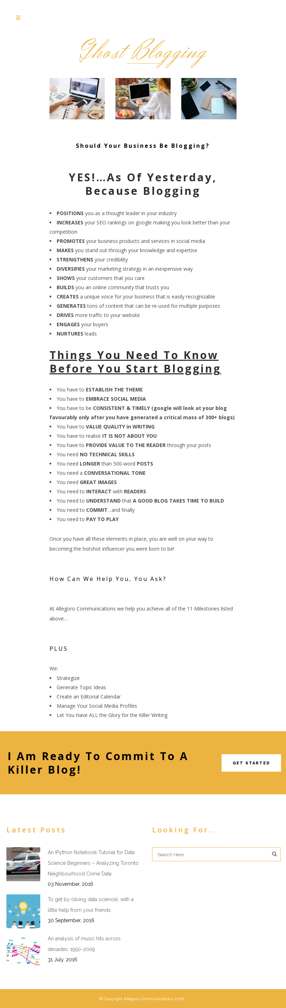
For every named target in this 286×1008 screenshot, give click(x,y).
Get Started (251, 762)
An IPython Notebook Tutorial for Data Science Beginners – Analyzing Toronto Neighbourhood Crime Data (93, 863)
